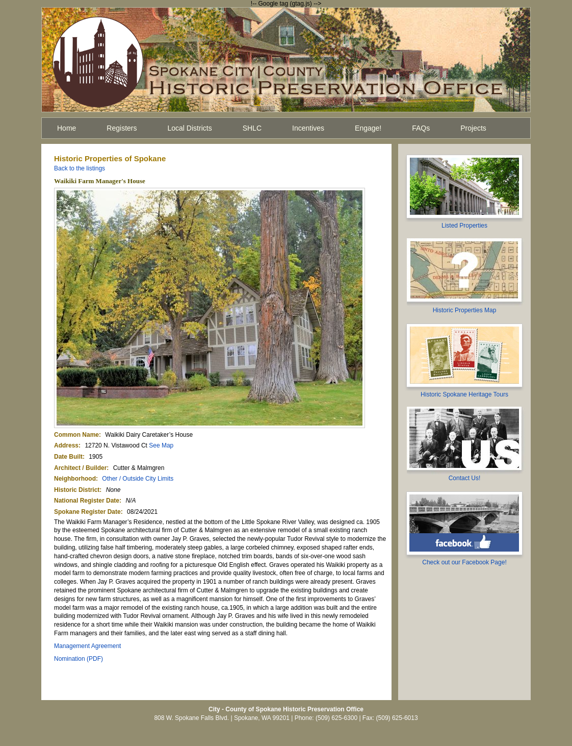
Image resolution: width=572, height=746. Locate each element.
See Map (161, 445)
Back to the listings (79, 168)
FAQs (421, 128)
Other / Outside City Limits (137, 478)
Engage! (368, 128)
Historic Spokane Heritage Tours (464, 394)
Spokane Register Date (87, 511)
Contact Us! (465, 478)
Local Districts (190, 128)
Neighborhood (75, 478)
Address (66, 445)
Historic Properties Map (465, 310)
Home (66, 128)
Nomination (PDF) (78, 658)
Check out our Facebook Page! (464, 562)
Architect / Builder (80, 467)
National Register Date (86, 500)
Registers (122, 128)
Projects (473, 128)
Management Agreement (87, 646)
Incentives (308, 128)
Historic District (76, 489)
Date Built (68, 456)
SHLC (252, 128)
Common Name (76, 434)
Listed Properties (464, 225)
